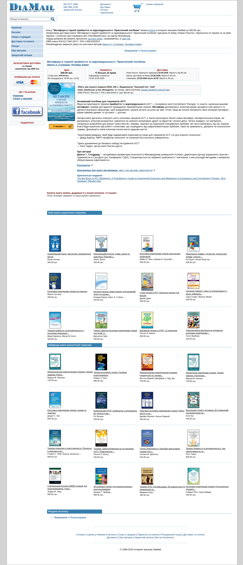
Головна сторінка (85, 534)
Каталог (16, 32)
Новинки (17, 27)
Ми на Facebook (164, 537)
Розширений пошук (171, 534)
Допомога (105, 4)
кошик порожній (154, 4)
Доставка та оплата (23, 41)
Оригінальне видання (89, 175)
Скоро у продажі (21, 37)
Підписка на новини (148, 534)
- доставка (104, 7)
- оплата (103, 9)
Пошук (15, 46)
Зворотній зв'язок (22, 55)
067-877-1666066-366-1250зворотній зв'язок (72, 7)
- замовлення (106, 12)
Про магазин (19, 50)
